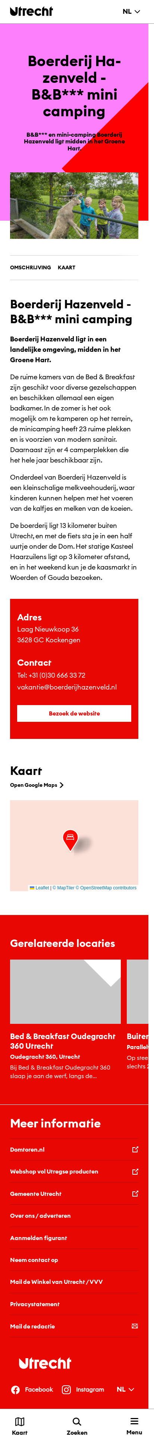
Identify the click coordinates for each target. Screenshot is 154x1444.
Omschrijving (30, 267)
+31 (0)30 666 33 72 (57, 675)
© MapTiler (63, 887)
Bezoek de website (74, 713)
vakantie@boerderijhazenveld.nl (67, 687)
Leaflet (39, 887)
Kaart (66, 267)
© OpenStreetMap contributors (106, 887)
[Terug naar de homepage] (31, 11)
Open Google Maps (37, 785)
